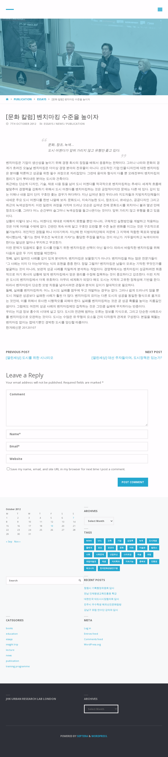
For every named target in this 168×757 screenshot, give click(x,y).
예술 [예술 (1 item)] (139, 554)
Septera (82, 736)
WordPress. (99, 736)
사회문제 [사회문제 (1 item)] (100, 554)
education (12, 633)
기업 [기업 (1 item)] (119, 540)
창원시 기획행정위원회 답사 (99, 588)
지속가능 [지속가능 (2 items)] (129, 561)
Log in (87, 628)
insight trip (12, 644)
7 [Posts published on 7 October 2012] (73, 517)
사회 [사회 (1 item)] (88, 554)
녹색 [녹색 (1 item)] (141, 540)
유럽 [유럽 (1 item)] (149, 554)
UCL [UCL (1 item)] (100, 540)
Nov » (17, 541)
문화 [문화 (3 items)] (122, 547)
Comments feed (93, 639)
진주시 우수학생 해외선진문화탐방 (102, 604)
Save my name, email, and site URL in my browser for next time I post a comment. (66, 469)
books (9, 628)
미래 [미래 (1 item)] (131, 547)
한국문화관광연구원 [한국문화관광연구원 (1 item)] (109, 568)
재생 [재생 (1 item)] (104, 561)
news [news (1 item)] (89, 540)
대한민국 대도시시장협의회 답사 (101, 598)
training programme (18, 666)
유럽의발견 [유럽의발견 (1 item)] (91, 561)
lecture (10, 649)
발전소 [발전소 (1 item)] (154, 547)
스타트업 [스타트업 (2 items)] (127, 554)
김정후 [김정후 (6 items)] (130, 540)
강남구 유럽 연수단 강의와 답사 (101, 609)
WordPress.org (92, 644)
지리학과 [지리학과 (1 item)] (116, 561)
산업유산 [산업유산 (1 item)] (114, 554)
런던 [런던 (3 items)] (100, 547)
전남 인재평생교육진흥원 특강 (100, 593)
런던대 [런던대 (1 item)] (111, 547)
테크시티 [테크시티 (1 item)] (90, 568)
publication (23, 99)
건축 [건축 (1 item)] (110, 540)
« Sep (9, 541)
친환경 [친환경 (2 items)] (154, 561)
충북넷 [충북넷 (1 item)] (142, 561)
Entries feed (91, 633)
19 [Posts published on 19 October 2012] (52, 526)
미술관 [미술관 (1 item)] (142, 547)
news (60, 124)
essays (41, 99)
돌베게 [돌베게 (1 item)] (89, 547)
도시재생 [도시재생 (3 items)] (153, 540)
